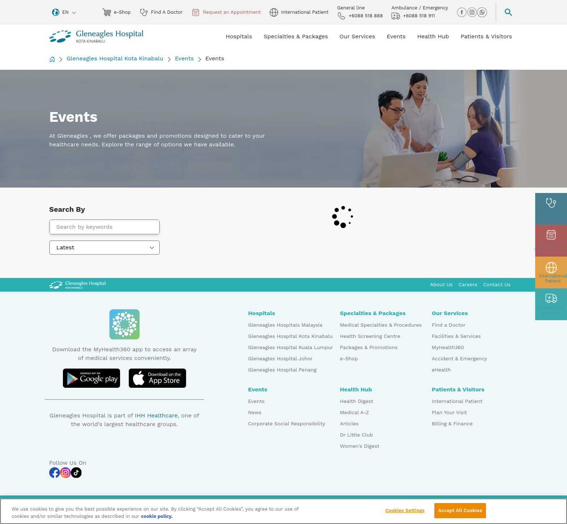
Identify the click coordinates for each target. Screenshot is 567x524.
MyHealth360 (448, 347)
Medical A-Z (354, 412)
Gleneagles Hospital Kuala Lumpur (290, 347)
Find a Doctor (448, 325)
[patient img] (551, 272)
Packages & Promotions (368, 347)
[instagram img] (472, 12)
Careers (468, 284)
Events (184, 58)
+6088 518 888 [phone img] (360, 16)
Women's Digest (359, 446)
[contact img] (551, 304)
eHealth (441, 370)
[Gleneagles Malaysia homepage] (96, 36)
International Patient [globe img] (298, 12)
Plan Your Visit (449, 412)
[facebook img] (462, 12)
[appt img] (551, 241)
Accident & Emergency (459, 358)
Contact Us (497, 284)
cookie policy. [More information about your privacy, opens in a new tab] (157, 518)
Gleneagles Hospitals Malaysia (285, 325)
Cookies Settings (405, 513)
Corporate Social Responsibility (286, 423)
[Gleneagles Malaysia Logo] (77, 284)
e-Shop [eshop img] (116, 12)
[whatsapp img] (482, 12)
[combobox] (104, 247)
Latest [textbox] (65, 247)
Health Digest (356, 401)
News (254, 412)
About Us (441, 284)
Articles (349, 423)
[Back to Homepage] (52, 59)
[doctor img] (551, 209)
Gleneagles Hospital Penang (282, 370)
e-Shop (349, 358)
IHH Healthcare (156, 415)
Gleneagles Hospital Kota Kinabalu (115, 58)
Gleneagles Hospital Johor (280, 358)
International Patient (457, 401)
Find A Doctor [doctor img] (161, 12)
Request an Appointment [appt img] (226, 12)
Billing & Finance (452, 423)
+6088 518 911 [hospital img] (413, 16)
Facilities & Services (456, 336)
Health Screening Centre (370, 336)
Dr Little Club (356, 435)
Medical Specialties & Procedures (381, 325)
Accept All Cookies (460, 513)
